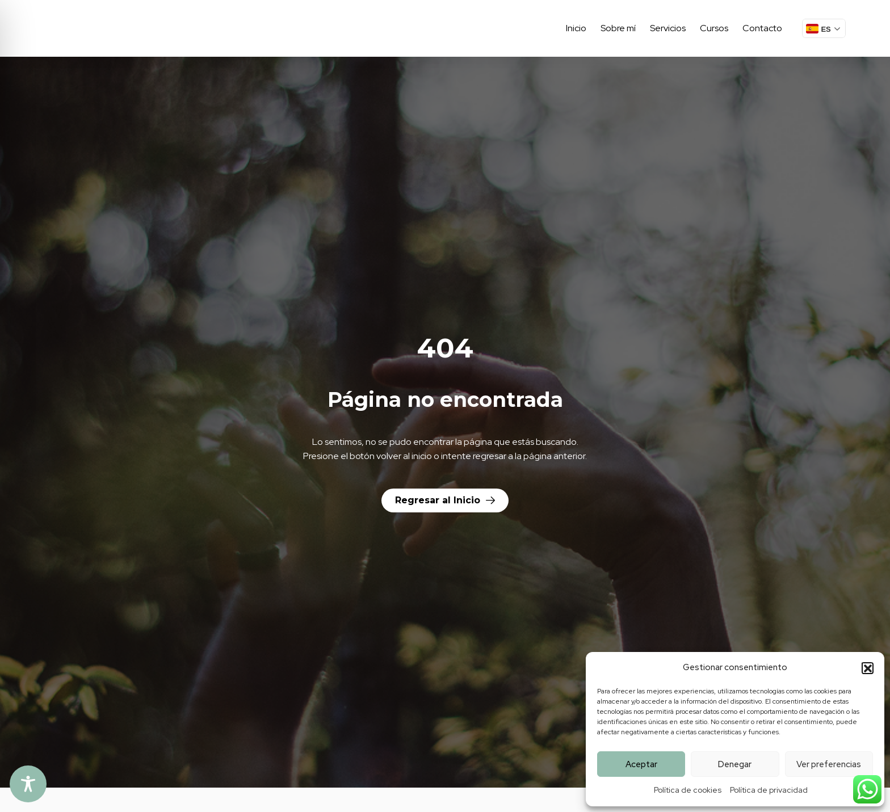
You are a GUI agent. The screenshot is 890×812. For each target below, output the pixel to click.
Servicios (668, 28)
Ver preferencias (828, 764)
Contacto (762, 28)
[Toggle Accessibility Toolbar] (28, 783)
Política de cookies (687, 790)
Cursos (714, 28)
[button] (867, 668)
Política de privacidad (769, 790)
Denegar (735, 764)
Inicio (576, 28)
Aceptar (641, 764)
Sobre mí (618, 28)
